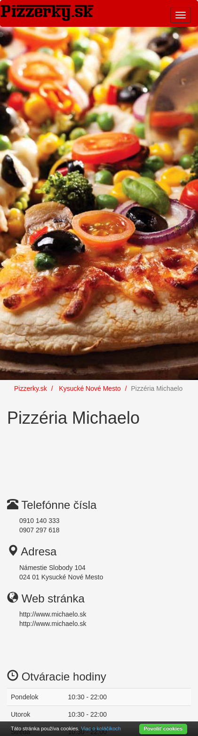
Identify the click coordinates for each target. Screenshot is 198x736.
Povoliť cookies (163, 728)
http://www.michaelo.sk (52, 614)
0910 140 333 (39, 520)
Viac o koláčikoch (101, 728)
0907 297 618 (39, 530)
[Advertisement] (82, 455)
